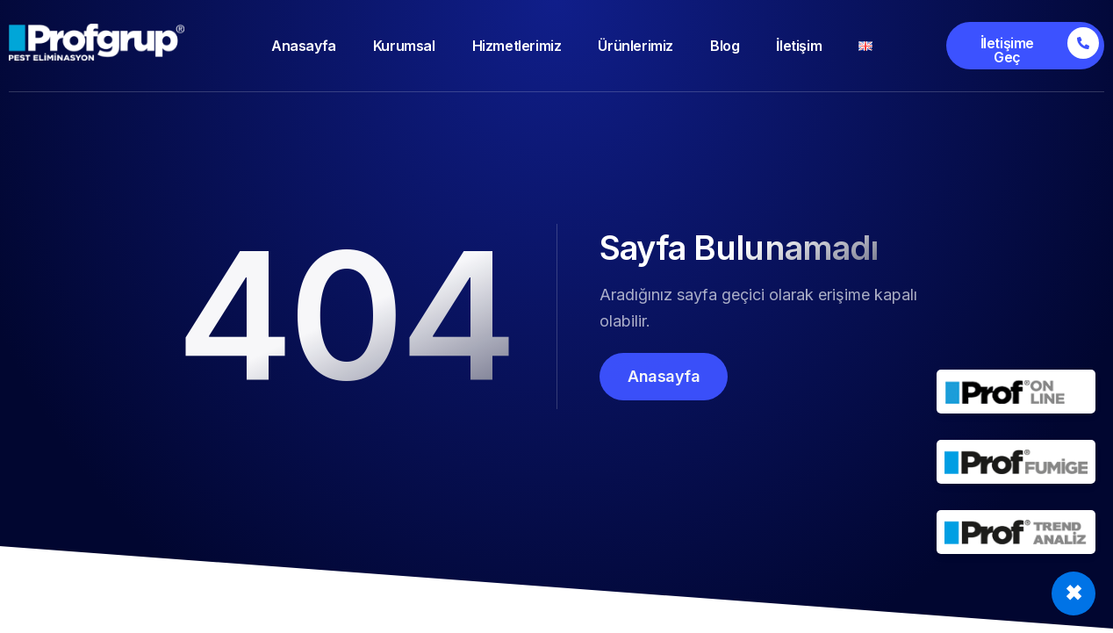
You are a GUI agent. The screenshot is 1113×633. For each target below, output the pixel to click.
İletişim (799, 45)
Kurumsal (404, 45)
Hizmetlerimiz (517, 45)
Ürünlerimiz (635, 45)
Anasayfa (303, 45)
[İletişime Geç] (1025, 45)
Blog (724, 45)
